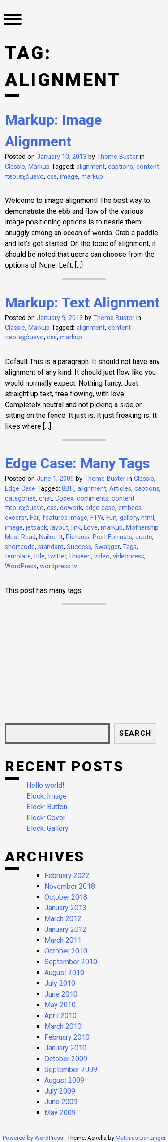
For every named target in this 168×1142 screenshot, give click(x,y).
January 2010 (65, 1048)
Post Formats (112, 537)
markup (92, 176)
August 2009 (64, 1080)
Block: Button (46, 807)
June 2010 (61, 994)
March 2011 (63, 940)
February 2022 (67, 875)
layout (59, 527)
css (52, 176)
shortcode (20, 547)
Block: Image (46, 796)
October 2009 (65, 1058)
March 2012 (63, 918)
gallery (129, 518)
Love (91, 527)
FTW (96, 518)
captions (120, 167)
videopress (128, 556)
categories (20, 498)
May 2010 (60, 1005)
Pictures (78, 537)
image (69, 176)
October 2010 (65, 951)
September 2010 (70, 962)
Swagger (107, 547)
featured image (65, 518)
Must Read (20, 537)
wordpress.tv (58, 566)
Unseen (80, 556)
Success (79, 547)
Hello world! (45, 785)
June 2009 (61, 1102)
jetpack (36, 527)
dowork (71, 508)
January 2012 (65, 929)
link (76, 527)
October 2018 (65, 897)
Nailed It (51, 537)
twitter (57, 556)
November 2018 (69, 886)
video (102, 556)
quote (143, 537)
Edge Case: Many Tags (77, 463)
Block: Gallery (47, 828)
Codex (64, 498)
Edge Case (20, 488)
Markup (39, 167)
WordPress (21, 566)
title (39, 556)
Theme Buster (117, 157)
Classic (15, 167)
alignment (90, 167)
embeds (130, 508)
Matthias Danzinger (141, 1137)
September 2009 (70, 1069)
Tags (130, 547)
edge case (100, 508)
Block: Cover (45, 817)
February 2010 (67, 1037)
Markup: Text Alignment (82, 302)
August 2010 (64, 972)
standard (51, 547)
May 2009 (60, 1112)
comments (92, 498)
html (147, 518)
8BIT (68, 488)
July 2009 (59, 1091)
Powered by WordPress (34, 1137)
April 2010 (60, 1015)
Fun (111, 518)
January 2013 (65, 908)
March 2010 (63, 1026)
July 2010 (59, 983)
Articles (120, 488)
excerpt (16, 518)
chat (45, 498)
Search (135, 733)
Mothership (142, 527)
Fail (34, 518)
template (18, 556)
